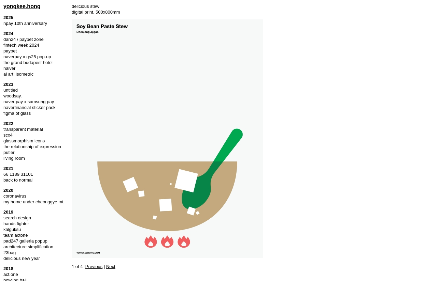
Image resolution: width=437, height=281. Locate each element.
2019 (8, 212)
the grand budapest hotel (28, 62)
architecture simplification (28, 246)
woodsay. (12, 95)
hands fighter (16, 223)
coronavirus (14, 196)
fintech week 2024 (21, 45)
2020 (8, 190)
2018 (8, 268)
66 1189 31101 (18, 174)
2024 (8, 33)
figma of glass (17, 113)
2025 (8, 17)
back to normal (17, 180)
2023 (8, 84)
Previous (94, 266)
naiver (9, 68)
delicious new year (21, 258)
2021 (8, 168)
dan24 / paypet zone (23, 39)
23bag (9, 252)
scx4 (8, 135)
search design (17, 217)
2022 (8, 123)
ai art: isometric (18, 74)
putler (9, 152)
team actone (15, 235)
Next (110, 266)
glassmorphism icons (24, 140)
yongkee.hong (21, 6)
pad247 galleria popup (25, 241)
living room (14, 158)
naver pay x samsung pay (28, 101)
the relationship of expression (32, 146)
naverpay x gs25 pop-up (27, 56)
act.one (10, 274)
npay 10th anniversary (25, 23)
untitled (10, 90)
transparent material (23, 129)
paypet (10, 50)
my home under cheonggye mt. (34, 201)
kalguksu (12, 229)
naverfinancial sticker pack (29, 107)
